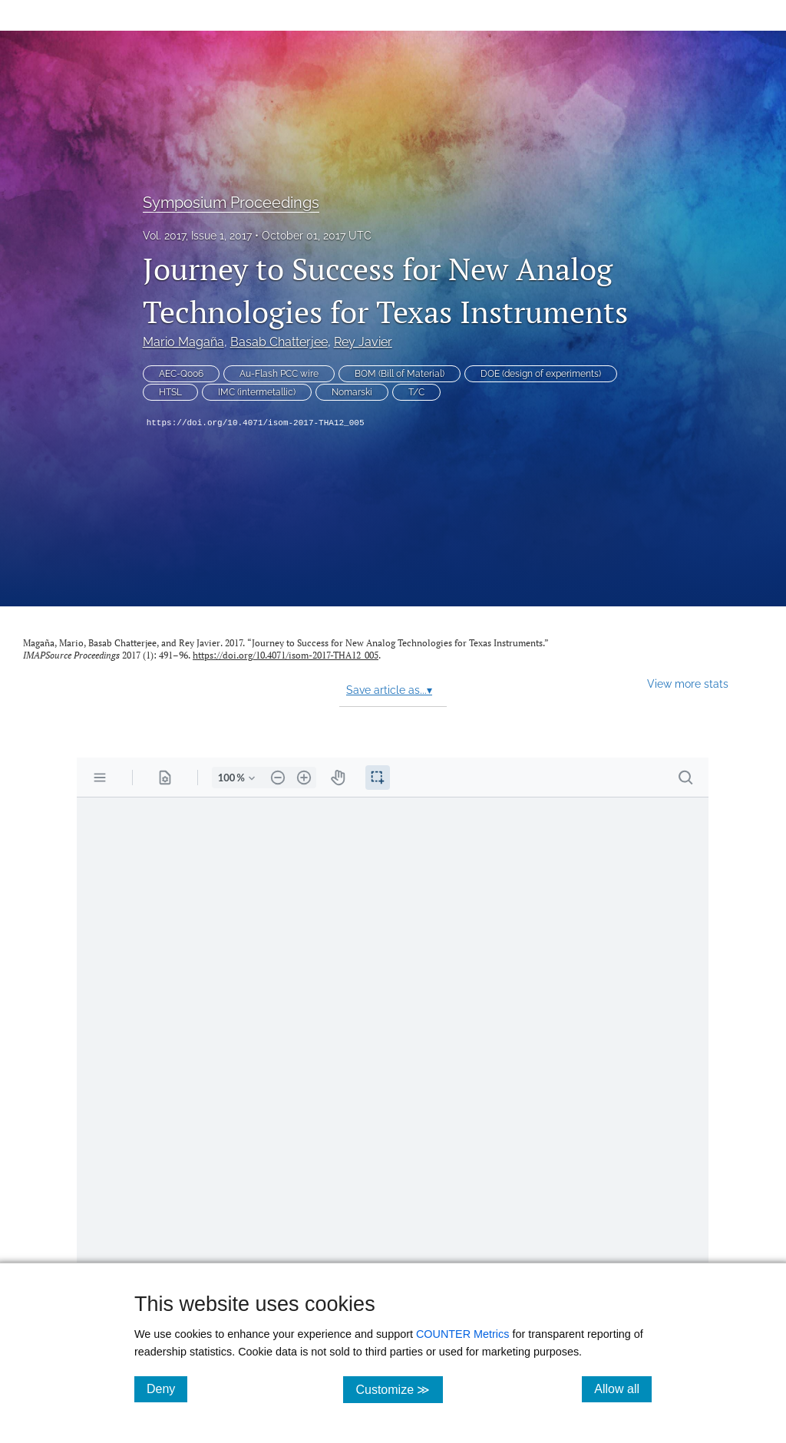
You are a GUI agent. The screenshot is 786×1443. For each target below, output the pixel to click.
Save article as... (389, 690)
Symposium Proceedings (231, 202)
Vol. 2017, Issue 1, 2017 (197, 235)
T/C (416, 392)
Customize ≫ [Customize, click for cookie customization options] (398, 1389)
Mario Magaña (183, 342)
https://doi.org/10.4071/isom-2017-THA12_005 (256, 423)
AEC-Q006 (181, 373)
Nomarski (352, 392)
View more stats (687, 683)
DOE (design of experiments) (541, 373)
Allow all (623, 1388)
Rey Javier (363, 342)
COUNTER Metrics (463, 1334)
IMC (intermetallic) (257, 392)
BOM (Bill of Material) (399, 373)
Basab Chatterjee (279, 342)
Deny (167, 1388)
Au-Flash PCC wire (279, 373)
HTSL (170, 392)
